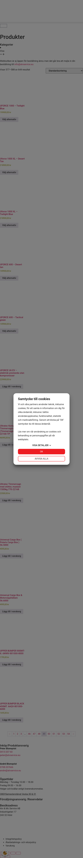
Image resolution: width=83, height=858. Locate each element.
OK (41, 451)
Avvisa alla (41, 458)
